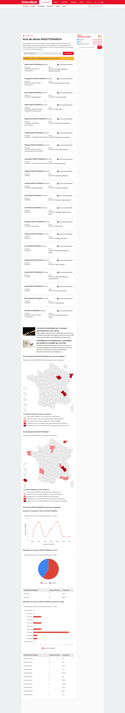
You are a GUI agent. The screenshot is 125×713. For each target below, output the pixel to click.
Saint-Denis (59, 123)
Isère (39, 97)
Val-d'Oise (65, 175)
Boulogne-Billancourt (62, 276)
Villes (64, 6)
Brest (57, 264)
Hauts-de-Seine (66, 200)
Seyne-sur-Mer (61, 188)
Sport (56, 2)
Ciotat (58, 315)
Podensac (59, 238)
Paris (56, 109)
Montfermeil (59, 212)
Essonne (65, 149)
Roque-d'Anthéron (62, 69)
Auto (81, 2)
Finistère (61, 264)
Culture (64, 2)
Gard (67, 83)
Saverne (34, 188)
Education (50, 6)
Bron (57, 303)
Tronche (59, 97)
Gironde (64, 238)
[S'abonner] (89, 47)
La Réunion (66, 123)
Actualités (45, 2)
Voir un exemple (97, 39)
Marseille (58, 250)
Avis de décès (30, 35)
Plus (89, 2)
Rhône (62, 303)
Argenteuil (59, 175)
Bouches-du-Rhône (54, 71)
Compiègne (58, 163)
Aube (37, 226)
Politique (25, 6)
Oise (64, 163)
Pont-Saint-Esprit (61, 83)
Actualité (80, 39)
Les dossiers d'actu (83, 44)
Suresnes (58, 200)
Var (67, 188)
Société (33, 6)
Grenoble (34, 97)
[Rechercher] (95, 6)
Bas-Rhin (39, 188)
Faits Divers (41, 6)
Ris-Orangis (59, 149)
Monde (58, 6)
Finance (73, 2)
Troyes (33, 226)
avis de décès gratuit (43, 58)
